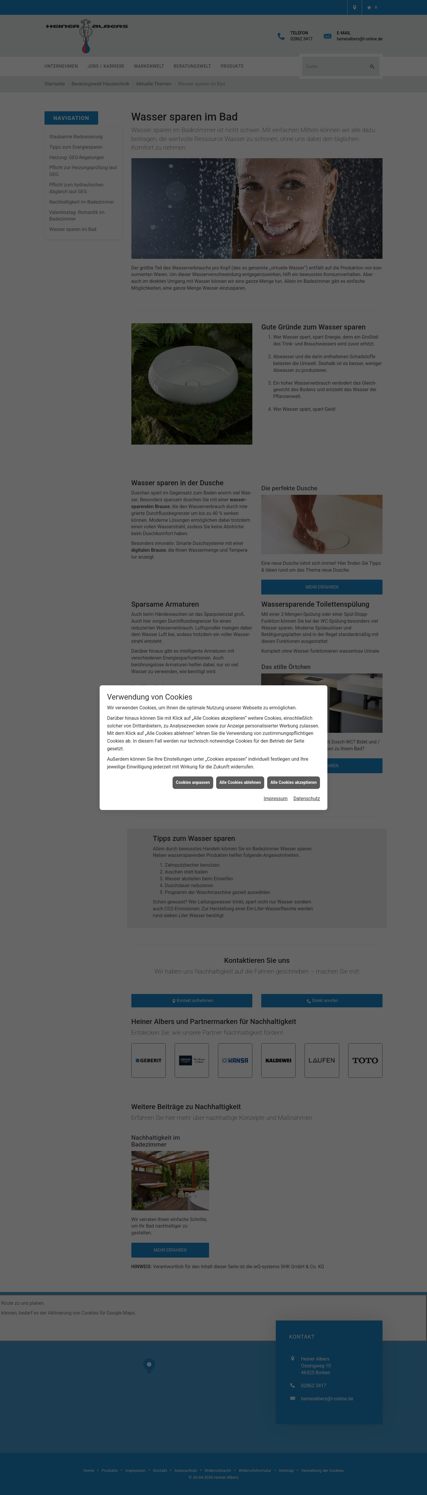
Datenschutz (307, 798)
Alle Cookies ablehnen (240, 782)
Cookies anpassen (193, 782)
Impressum (276, 798)
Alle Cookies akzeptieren (293, 782)
